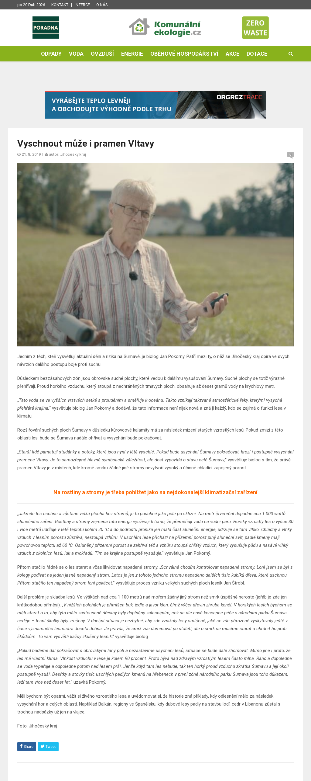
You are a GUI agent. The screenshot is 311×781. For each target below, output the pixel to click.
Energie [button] (132, 53)
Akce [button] (232, 53)
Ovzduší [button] (102, 53)
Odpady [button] (51, 53)
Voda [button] (76, 53)
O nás (102, 4)
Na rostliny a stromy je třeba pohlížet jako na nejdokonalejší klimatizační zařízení (155, 492)
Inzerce (82, 4)
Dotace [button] (257, 53)
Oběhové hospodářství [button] (184, 53)
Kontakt (59, 4)
